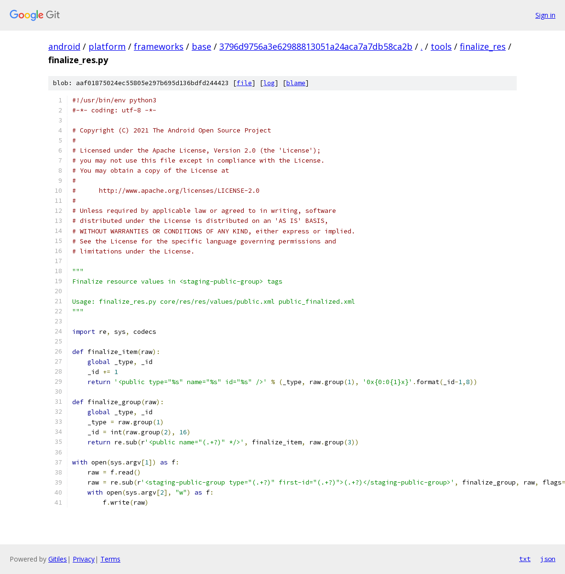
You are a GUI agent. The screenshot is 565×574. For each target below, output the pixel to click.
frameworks (159, 46)
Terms (110, 558)
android (64, 46)
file (244, 83)
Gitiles (57, 558)
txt (525, 558)
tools (441, 46)
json (547, 558)
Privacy (84, 558)
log (269, 83)
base (201, 46)
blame (295, 83)
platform (107, 46)
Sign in (545, 15)
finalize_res (483, 46)
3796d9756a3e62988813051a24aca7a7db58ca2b (316, 46)
